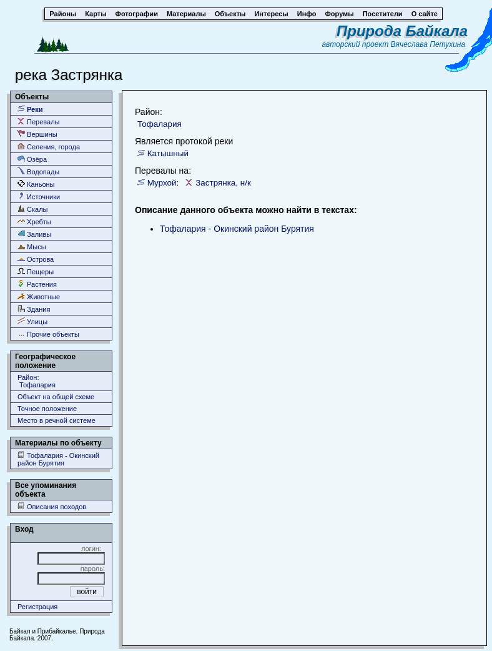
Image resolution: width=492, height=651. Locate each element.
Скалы (32, 209)
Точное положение (47, 408)
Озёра (32, 159)
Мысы (31, 246)
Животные (38, 296)
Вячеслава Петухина (428, 44)
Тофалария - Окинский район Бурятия (58, 459)
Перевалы (38, 121)
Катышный (168, 153)
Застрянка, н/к (223, 182)
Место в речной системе (56, 420)
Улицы (32, 321)
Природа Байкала (402, 30)
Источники (38, 196)
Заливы (34, 234)
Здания (33, 309)
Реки (30, 109)
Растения (37, 284)
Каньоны (36, 184)
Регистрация (37, 606)
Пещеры (35, 271)
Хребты (34, 221)
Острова (35, 259)
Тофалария (159, 124)
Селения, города (48, 146)
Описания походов (51, 506)
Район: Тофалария (36, 381)
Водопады (38, 171)
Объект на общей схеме (55, 396)
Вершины (37, 134)
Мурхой (162, 182)
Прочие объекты (48, 334)
